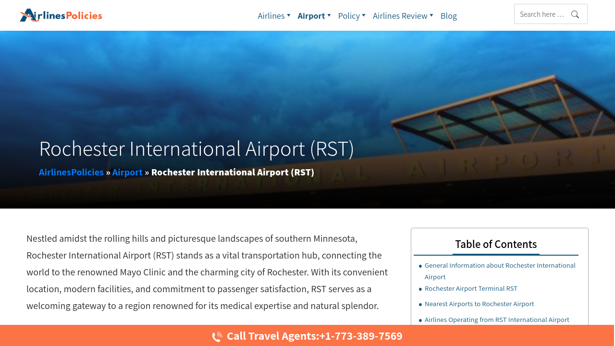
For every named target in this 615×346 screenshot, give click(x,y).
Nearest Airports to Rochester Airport (479, 303)
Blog (449, 15)
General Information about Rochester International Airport (500, 270)
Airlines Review (404, 15)
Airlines (275, 15)
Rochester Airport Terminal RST (471, 288)
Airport (315, 15)
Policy (353, 15)
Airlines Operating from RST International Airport (497, 319)
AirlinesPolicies (71, 172)
